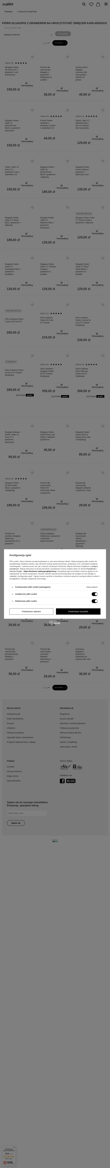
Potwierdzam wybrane (31, 611)
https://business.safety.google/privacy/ (40, 571)
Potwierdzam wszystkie (78, 611)
